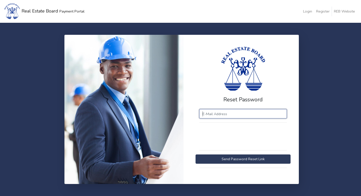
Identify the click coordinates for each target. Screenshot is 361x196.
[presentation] (241, 136)
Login (307, 11)
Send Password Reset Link (243, 158)
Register (323, 11)
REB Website (344, 11)
